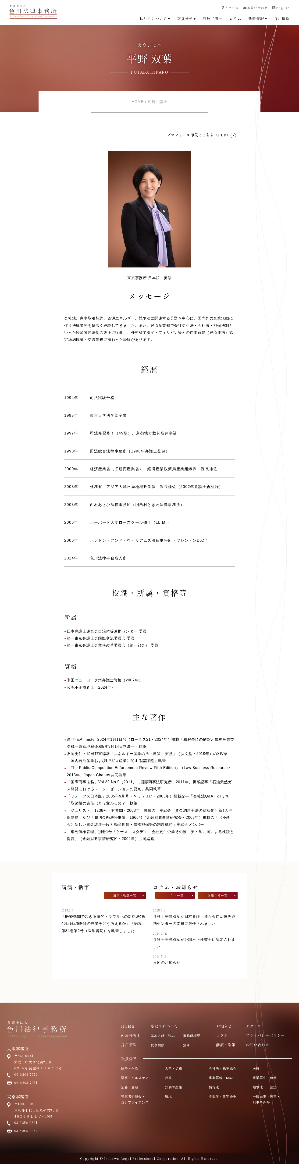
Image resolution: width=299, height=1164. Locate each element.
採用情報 (282, 18)
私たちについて (154, 18)
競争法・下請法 (265, 1087)
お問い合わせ (255, 7)
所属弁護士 (212, 18)
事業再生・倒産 (265, 1078)
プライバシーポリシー (265, 1035)
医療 (256, 1068)
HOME (137, 102)
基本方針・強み (163, 1036)
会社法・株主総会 (222, 1068)
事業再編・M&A (221, 1078)
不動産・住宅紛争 (222, 1096)
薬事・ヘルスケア (135, 1078)
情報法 (214, 1087)
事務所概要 (191, 1036)
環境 (168, 1096)
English (281, 7)
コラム (235, 18)
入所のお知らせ (167, 963)
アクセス (230, 7)
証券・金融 (129, 1087)
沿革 (186, 1045)
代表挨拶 (157, 1045)
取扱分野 (186, 18)
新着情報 (257, 18)
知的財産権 (173, 1087)
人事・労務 (173, 1068)
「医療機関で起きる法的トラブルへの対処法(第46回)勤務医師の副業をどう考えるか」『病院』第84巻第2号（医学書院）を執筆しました (103, 924)
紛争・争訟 (129, 1068)
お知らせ (224, 1026)
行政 (168, 1078)
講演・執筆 (226, 1044)
